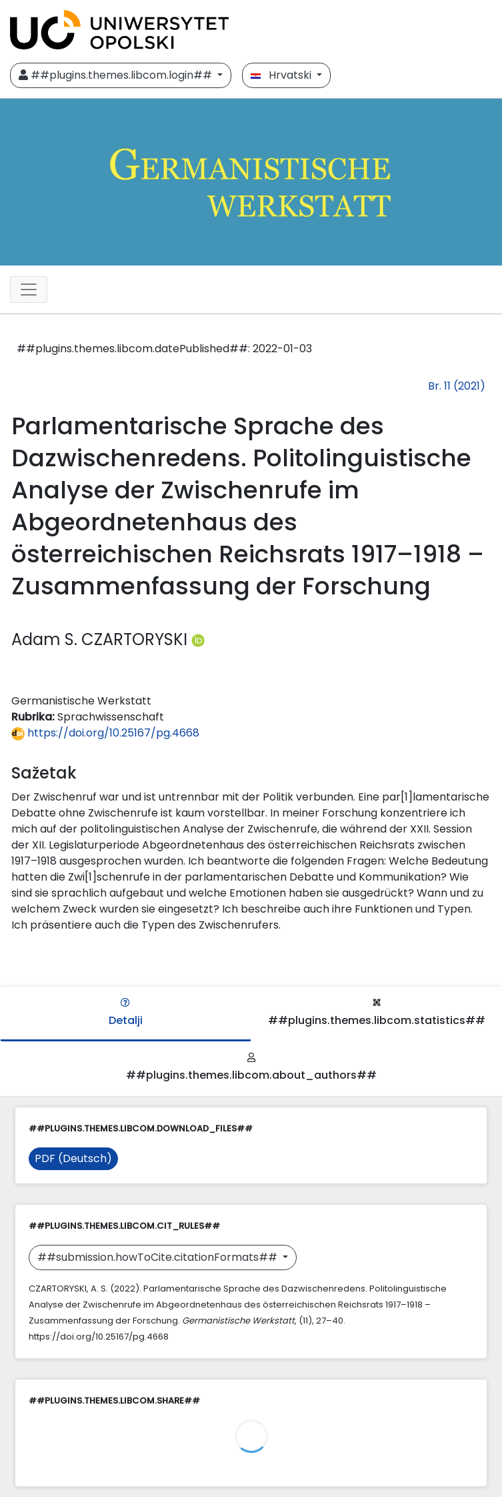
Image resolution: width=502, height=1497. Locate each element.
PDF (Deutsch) (73, 1158)
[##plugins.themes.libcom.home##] (251, 182)
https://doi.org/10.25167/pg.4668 (105, 732)
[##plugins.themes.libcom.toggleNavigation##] (28, 289)
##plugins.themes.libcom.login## (117, 75)
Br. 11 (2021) (456, 386)
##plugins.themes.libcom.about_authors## (251, 1068)
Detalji (126, 1013)
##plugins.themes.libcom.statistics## (376, 1013)
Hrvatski (282, 75)
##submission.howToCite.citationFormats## (158, 1257)
